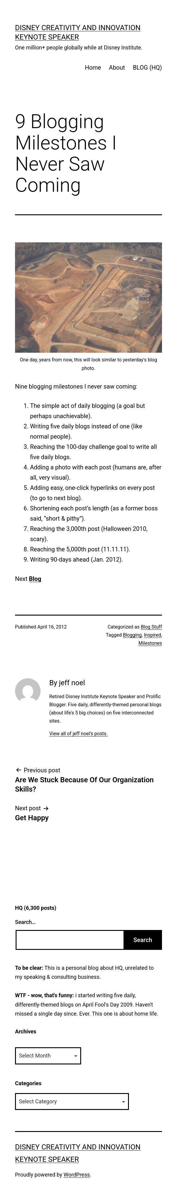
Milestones (150, 643)
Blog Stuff (151, 627)
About (117, 67)
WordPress (77, 1174)
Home (93, 67)
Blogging (132, 635)
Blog (35, 578)
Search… (25, 922)
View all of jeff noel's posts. (78, 733)
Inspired (152, 635)
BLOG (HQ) (147, 67)
